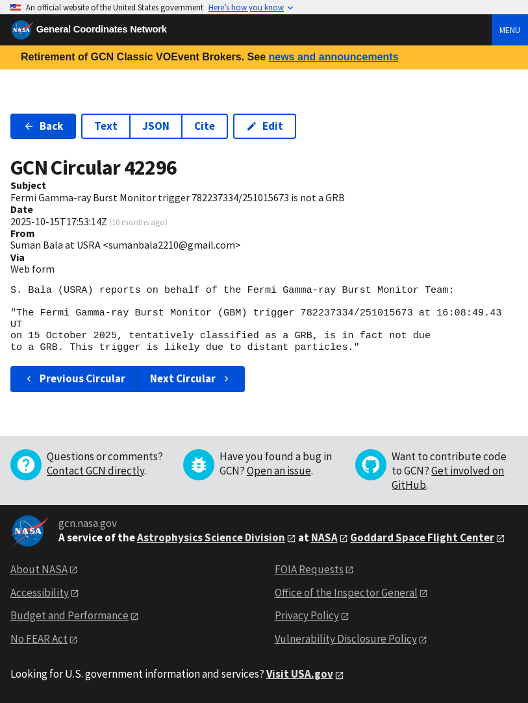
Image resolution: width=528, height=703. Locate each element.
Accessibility (39, 593)
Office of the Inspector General (346, 593)
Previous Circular (74, 378)
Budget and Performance (69, 615)
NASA (324, 537)
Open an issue (279, 470)
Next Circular (191, 378)
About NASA (39, 569)
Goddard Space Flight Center (422, 537)
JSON (156, 126)
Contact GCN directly (95, 470)
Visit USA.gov (299, 674)
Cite (204, 126)
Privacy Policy (307, 615)
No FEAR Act (39, 639)
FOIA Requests (309, 569)
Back (43, 126)
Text (106, 126)
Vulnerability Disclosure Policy (346, 639)
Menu (509, 30)
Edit (264, 126)
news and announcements (333, 56)
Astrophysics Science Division (211, 537)
